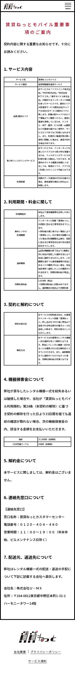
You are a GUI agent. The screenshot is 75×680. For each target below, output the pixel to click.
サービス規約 (37, 661)
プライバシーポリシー (45, 652)
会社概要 (20, 652)
